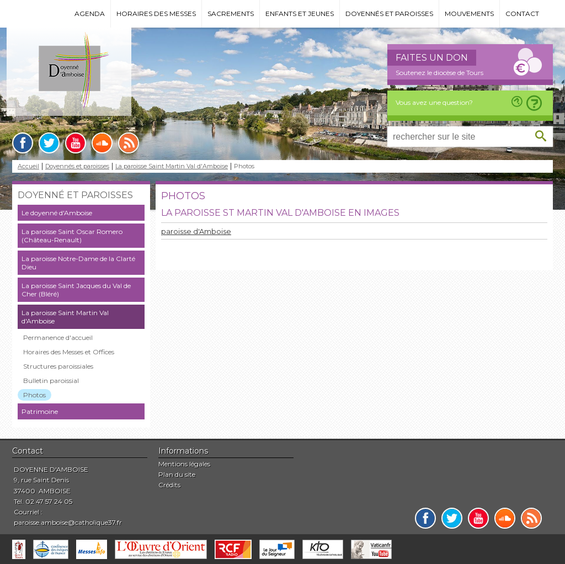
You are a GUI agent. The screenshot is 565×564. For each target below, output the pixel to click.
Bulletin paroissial (51, 380)
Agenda (89, 13)
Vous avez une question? (434, 102)
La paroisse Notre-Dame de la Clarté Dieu (78, 262)
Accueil (28, 166)
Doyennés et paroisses (389, 13)
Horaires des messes (156, 13)
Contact (522, 13)
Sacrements (230, 13)
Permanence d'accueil (58, 337)
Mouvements (469, 13)
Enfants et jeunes (299, 13)
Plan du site (176, 474)
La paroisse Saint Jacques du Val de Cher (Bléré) (76, 289)
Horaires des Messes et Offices (68, 352)
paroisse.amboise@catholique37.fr (68, 522)
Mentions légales (184, 464)
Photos (34, 395)
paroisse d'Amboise (196, 231)
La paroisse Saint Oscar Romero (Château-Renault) (72, 235)
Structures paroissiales (58, 366)
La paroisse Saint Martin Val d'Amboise (171, 166)
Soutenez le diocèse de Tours (439, 72)
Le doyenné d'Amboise (57, 213)
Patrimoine (40, 411)
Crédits (169, 485)
